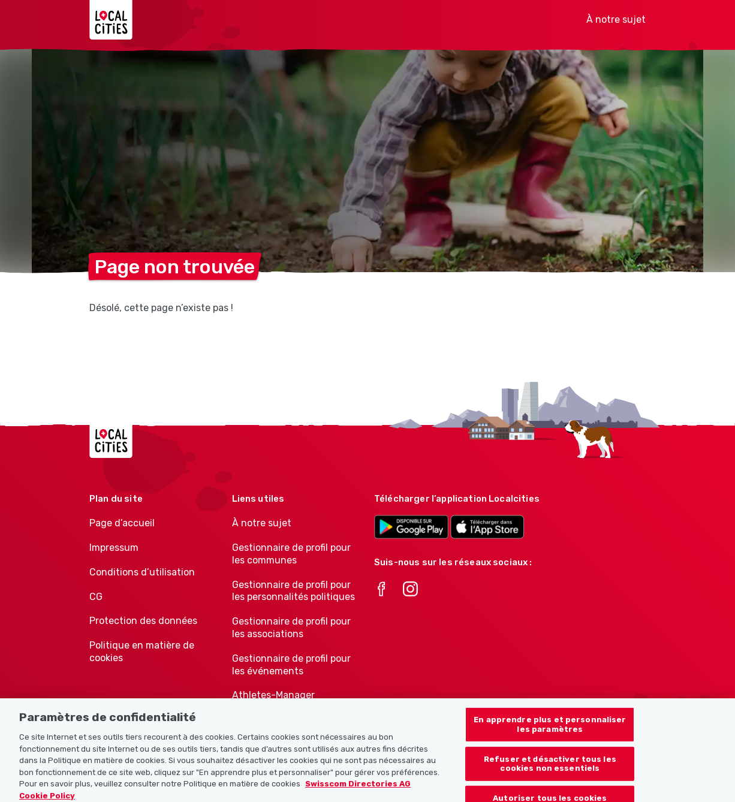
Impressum (113, 547)
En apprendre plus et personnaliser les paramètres (550, 733)
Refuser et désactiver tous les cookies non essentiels (550, 773)
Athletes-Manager (273, 695)
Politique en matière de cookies (141, 652)
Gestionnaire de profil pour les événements (291, 665)
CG (96, 596)
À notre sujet (616, 19)
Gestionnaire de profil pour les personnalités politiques (293, 591)
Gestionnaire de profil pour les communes (291, 554)
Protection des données (143, 620)
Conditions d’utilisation (142, 572)
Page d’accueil (122, 523)
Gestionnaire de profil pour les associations (291, 628)
